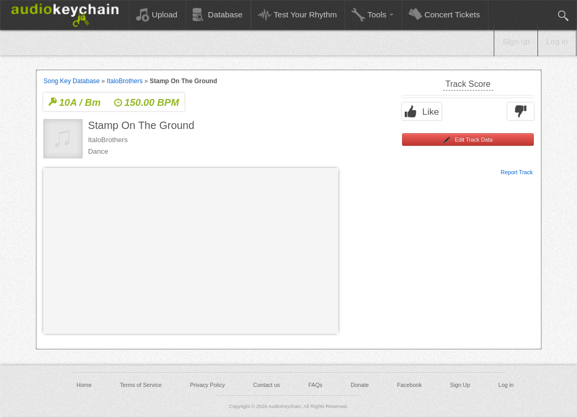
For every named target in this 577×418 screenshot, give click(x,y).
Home (83, 385)
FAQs (315, 385)
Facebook (409, 385)
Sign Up (460, 385)
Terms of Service (140, 385)
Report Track (517, 171)
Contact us (266, 385)
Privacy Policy (207, 385)
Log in (557, 41)
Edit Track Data (468, 140)
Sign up (516, 41)
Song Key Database (72, 81)
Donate (359, 385)
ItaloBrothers (125, 81)
